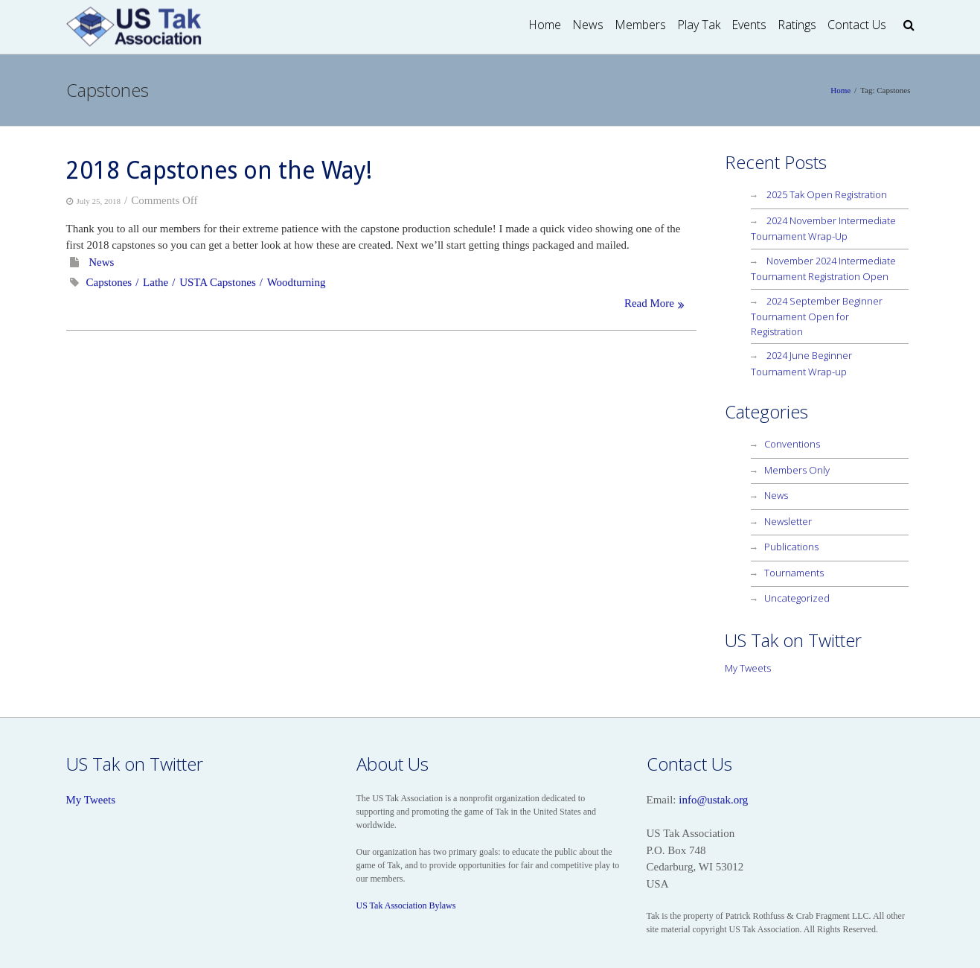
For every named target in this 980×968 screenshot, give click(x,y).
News (587, 24)
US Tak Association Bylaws (406, 905)
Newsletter (788, 521)
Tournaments (794, 572)
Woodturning (296, 282)
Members (640, 24)
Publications (791, 546)
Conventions (792, 443)
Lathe (155, 282)
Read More (649, 303)
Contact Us (856, 24)
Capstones (109, 282)
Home (544, 24)
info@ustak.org (713, 800)
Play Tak (698, 24)
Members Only (797, 470)
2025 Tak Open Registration (826, 194)
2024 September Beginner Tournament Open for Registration (817, 316)
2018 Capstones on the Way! (219, 170)
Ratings (797, 24)
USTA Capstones (217, 282)
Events (748, 24)
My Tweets (748, 668)
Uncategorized (797, 598)
